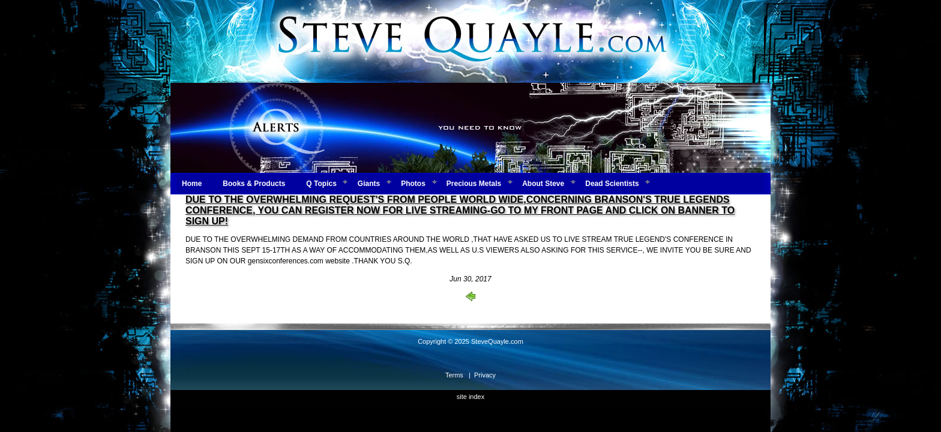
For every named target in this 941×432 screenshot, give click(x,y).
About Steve (543, 183)
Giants (369, 183)
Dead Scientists (612, 183)
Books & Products (254, 183)
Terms (454, 375)
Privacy (485, 375)
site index (470, 396)
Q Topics (321, 183)
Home (192, 183)
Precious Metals (473, 183)
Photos (413, 183)
